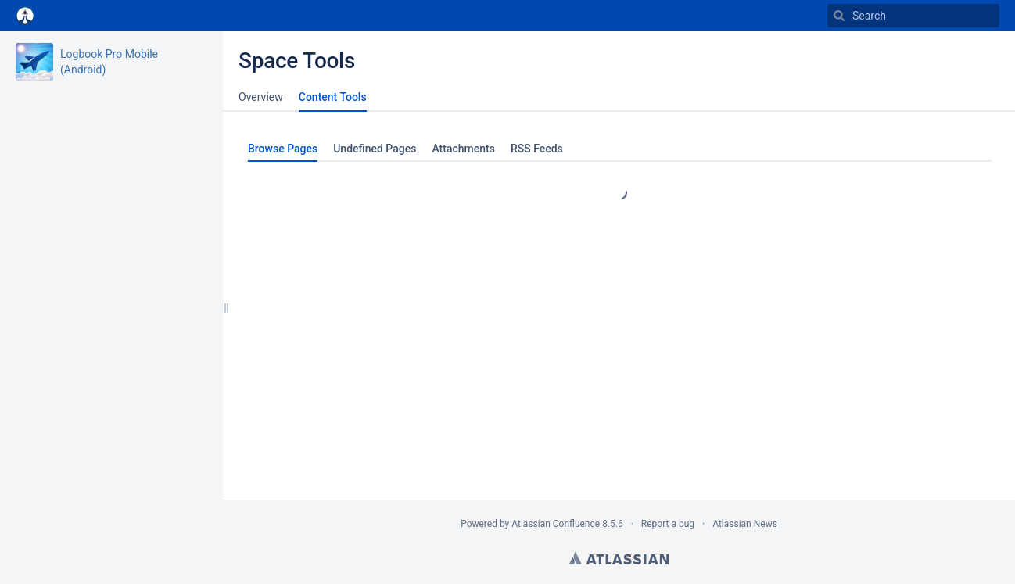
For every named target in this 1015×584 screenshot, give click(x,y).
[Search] (839, 15)
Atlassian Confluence (555, 523)
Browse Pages (282, 148)
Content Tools (333, 97)
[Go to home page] (25, 15)
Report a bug (667, 523)
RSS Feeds (537, 148)
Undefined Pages (374, 148)
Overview (261, 97)
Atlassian (619, 558)
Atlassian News (744, 523)
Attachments (463, 148)
